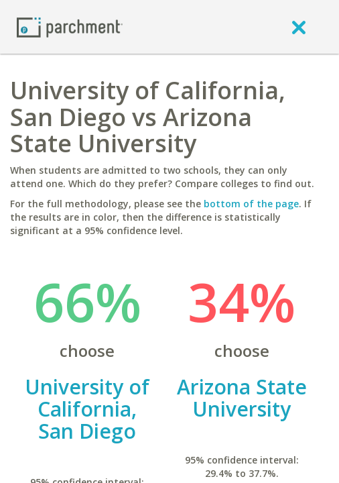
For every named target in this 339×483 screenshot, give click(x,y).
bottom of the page (251, 203)
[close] (298, 27)
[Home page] (70, 26)
